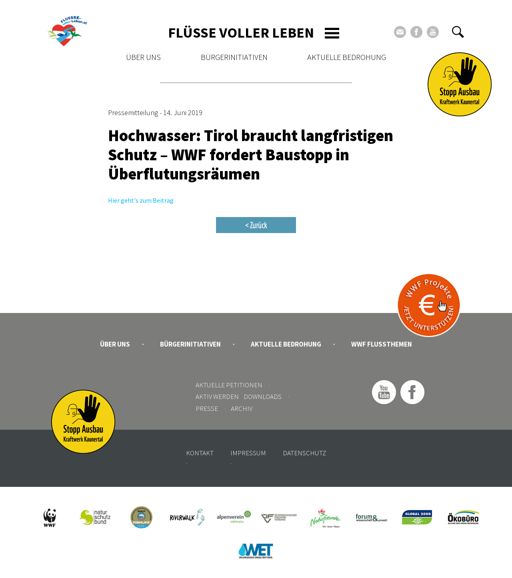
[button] (458, 32)
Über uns (143, 57)
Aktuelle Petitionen (229, 385)
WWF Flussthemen (381, 344)
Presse (207, 408)
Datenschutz (304, 452)
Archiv (241, 408)
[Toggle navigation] (332, 33)
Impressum (248, 452)
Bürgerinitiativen (234, 57)
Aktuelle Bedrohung (346, 57)
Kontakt (200, 452)
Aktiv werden (217, 396)
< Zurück (256, 225)
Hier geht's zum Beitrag (141, 200)
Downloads (263, 396)
